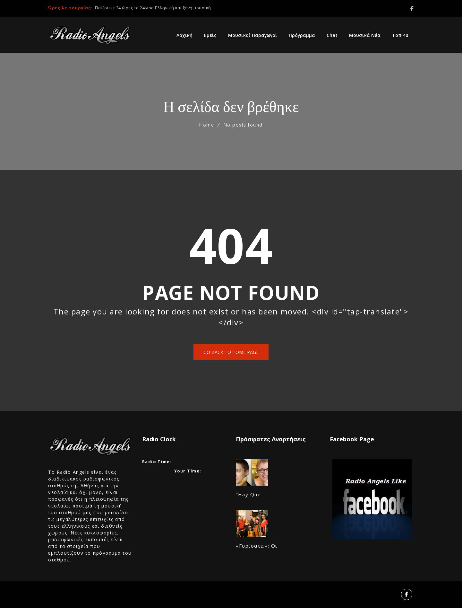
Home (206, 125)
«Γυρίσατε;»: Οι (257, 545)
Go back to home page (231, 352)
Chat (332, 35)
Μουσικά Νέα (365, 35)
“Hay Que (248, 494)
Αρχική (184, 35)
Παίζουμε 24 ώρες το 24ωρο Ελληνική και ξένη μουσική (153, 8)
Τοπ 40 (400, 35)
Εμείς (210, 35)
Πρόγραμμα (302, 35)
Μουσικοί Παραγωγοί (252, 35)
